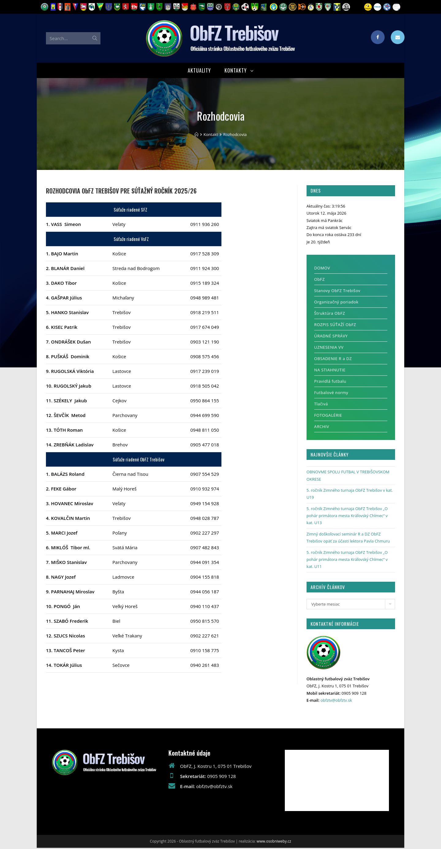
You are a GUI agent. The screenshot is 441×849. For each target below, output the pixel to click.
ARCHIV (321, 427)
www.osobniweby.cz (274, 842)
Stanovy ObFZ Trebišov (337, 292)
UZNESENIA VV (329, 348)
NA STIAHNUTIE (329, 371)
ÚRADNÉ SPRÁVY (331, 337)
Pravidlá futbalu (330, 382)
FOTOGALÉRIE (328, 416)
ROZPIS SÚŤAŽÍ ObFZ (335, 326)
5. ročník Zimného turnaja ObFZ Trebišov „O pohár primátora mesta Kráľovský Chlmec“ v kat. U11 (347, 560)
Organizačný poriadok (336, 303)
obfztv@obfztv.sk (336, 701)
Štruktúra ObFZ (329, 314)
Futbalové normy (331, 393)
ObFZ (319, 280)
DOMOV (322, 269)
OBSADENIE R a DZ (333, 360)
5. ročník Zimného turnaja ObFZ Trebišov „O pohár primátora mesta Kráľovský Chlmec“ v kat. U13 (347, 517)
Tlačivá (321, 405)
